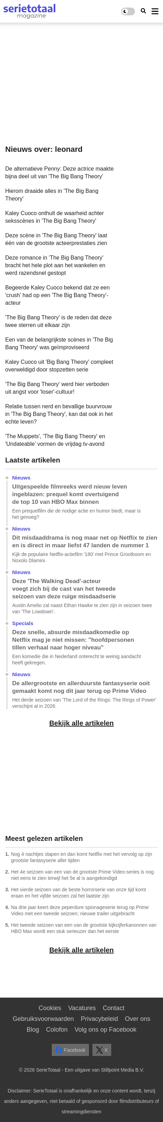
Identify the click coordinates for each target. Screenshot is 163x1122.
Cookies (50, 1008)
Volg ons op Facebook (105, 1029)
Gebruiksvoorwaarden (43, 1018)
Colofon (56, 1029)
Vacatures (82, 1008)
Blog (32, 1029)
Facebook (70, 1050)
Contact (113, 1008)
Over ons (137, 1018)
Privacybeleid (99, 1018)
